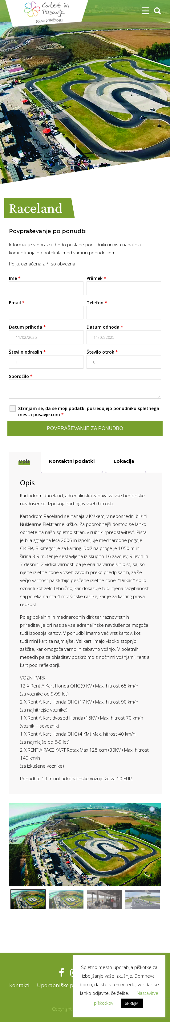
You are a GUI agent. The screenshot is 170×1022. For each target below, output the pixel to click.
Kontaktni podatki (72, 461)
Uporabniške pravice (61, 985)
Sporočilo (21, 376)
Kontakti (19, 985)
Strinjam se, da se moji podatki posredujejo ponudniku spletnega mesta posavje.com (88, 411)
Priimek (96, 278)
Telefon (97, 303)
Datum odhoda (105, 327)
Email (17, 303)
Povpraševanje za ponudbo (85, 428)
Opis (24, 461)
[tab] (24, 462)
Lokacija (124, 461)
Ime (15, 278)
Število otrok (102, 352)
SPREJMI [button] (132, 1003)
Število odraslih (27, 352)
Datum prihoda (27, 327)
